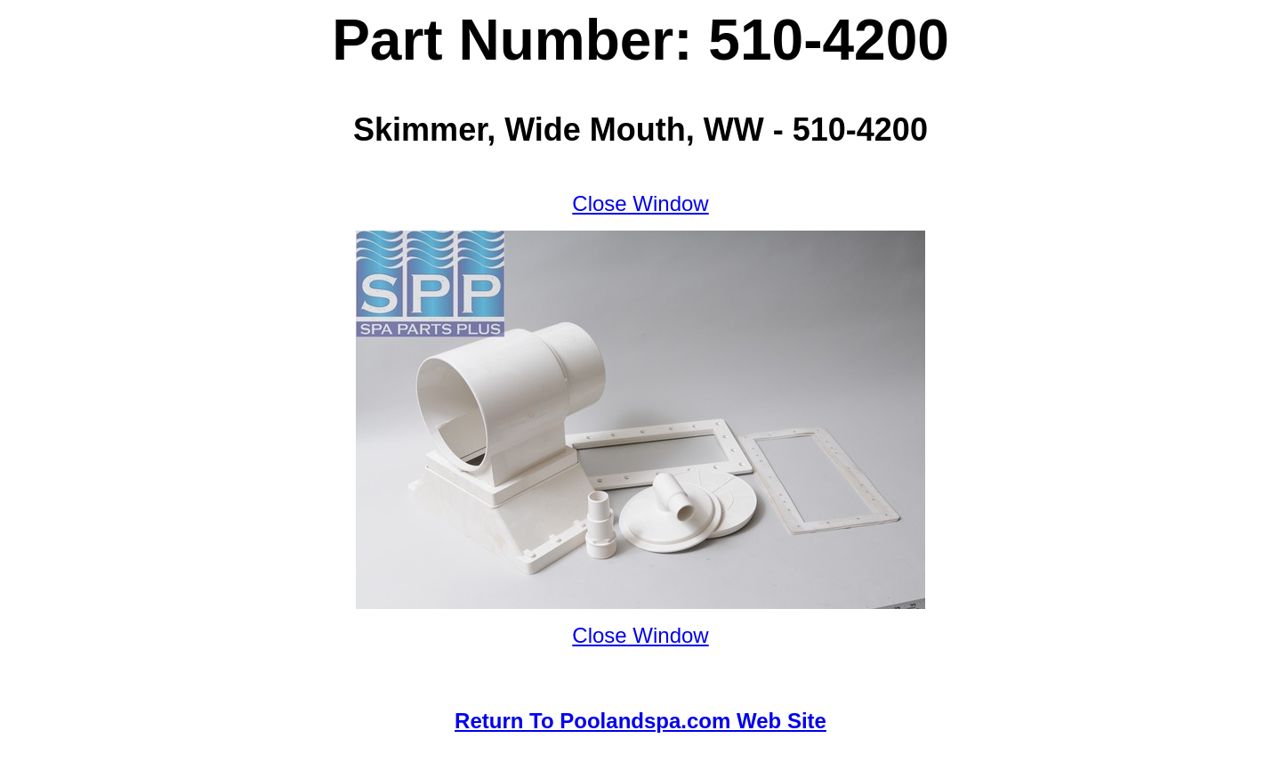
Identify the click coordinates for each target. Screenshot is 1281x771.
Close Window (640, 203)
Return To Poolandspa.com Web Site (640, 721)
